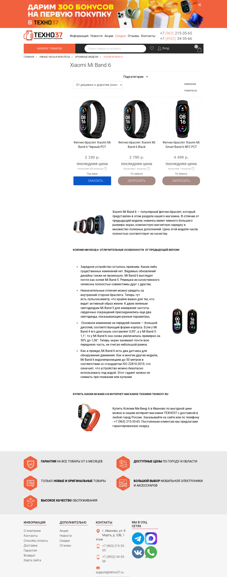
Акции (64, 502)
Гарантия (30, 522)
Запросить (137, 152)
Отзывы (65, 517)
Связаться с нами (113, 551)
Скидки (65, 512)
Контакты (31, 507)
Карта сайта (32, 532)
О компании (32, 502)
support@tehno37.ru (110, 544)
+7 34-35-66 (176, 10)
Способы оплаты (36, 512)
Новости (66, 507)
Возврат (30, 527)
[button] (80, 8)
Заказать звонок (198, 7)
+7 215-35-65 (176, 5)
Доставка (30, 517)
